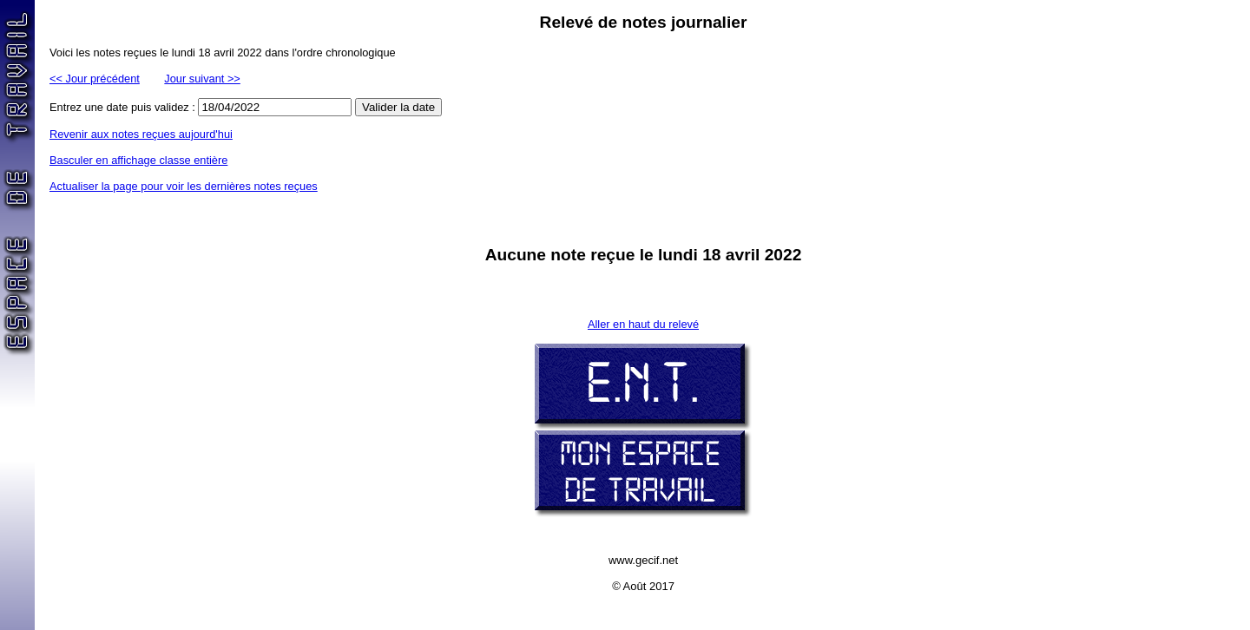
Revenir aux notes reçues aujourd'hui (141, 134)
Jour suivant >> (202, 78)
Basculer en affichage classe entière (138, 160)
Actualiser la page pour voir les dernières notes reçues (183, 186)
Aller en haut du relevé (643, 324)
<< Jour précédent (94, 78)
